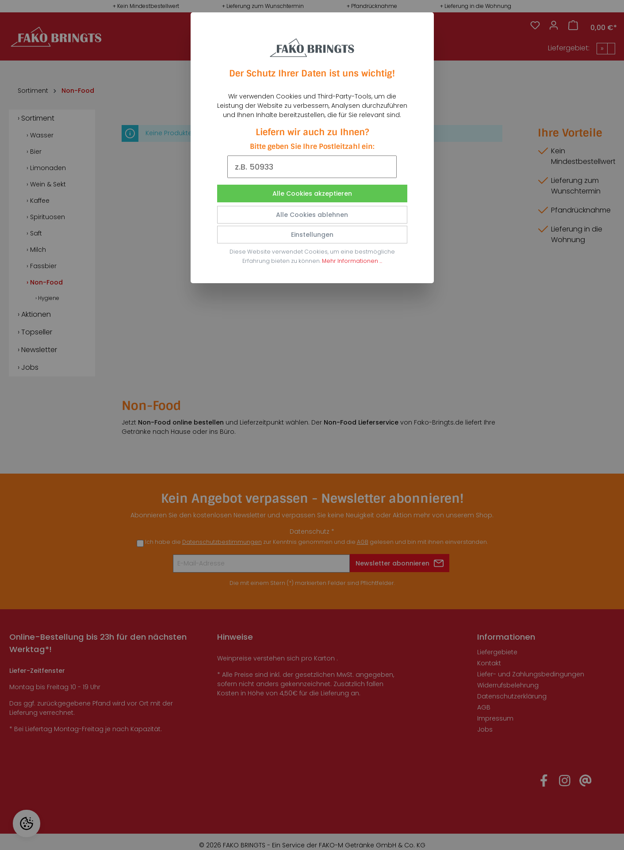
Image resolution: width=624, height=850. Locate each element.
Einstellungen (312, 234)
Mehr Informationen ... (352, 261)
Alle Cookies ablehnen (312, 214)
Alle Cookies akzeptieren (312, 193)
